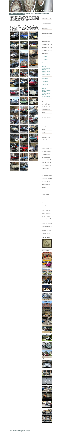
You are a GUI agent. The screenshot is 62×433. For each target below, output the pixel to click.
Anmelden (51, 430)
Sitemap (22, 430)
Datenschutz (14, 430)
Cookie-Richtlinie (18, 430)
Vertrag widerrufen (26, 430)
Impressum (11, 430)
